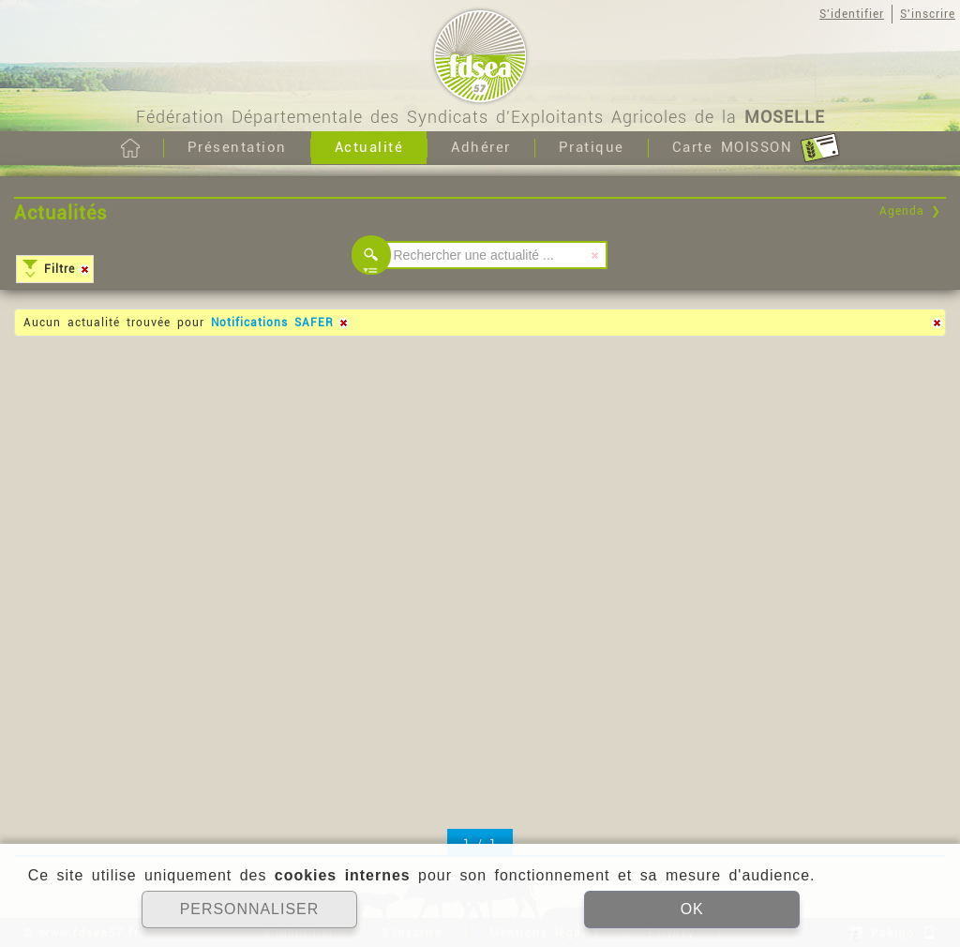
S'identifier (851, 14)
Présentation (237, 147)
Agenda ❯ (910, 211)
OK (691, 909)
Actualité (369, 147)
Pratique (591, 147)
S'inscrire (927, 14)
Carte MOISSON (756, 148)
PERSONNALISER (249, 909)
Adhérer (481, 147)
